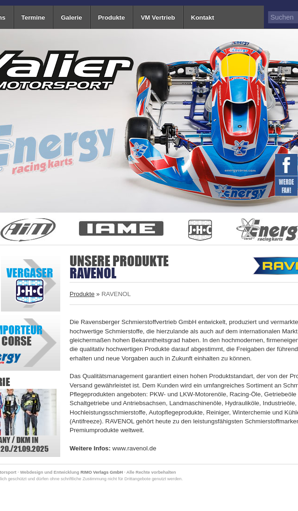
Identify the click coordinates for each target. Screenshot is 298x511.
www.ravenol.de (134, 448)
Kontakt (202, 17)
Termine (33, 17)
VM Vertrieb (158, 17)
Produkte (111, 17)
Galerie (71, 17)
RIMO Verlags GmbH (101, 472)
